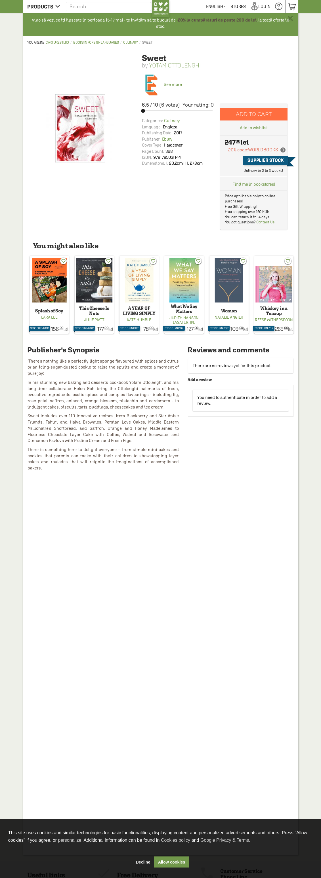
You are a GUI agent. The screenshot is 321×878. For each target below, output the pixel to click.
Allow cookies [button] (171, 862)
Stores (259, 6)
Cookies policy (175, 840)
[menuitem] (237, 6)
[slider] (178, 111)
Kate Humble (139, 320)
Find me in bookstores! (253, 184)
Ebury (167, 139)
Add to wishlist (254, 127)
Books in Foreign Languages (96, 43)
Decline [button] (143, 862)
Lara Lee (49, 317)
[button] (117, 6)
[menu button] (43, 6)
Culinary (130, 43)
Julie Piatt (94, 320)
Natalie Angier (229, 317)
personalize (69, 840)
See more (162, 84)
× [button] (290, 18)
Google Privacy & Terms (224, 840)
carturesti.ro (57, 43)
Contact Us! (265, 222)
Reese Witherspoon (274, 320)
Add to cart (254, 114)
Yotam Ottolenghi (175, 65)
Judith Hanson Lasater (184, 320)
